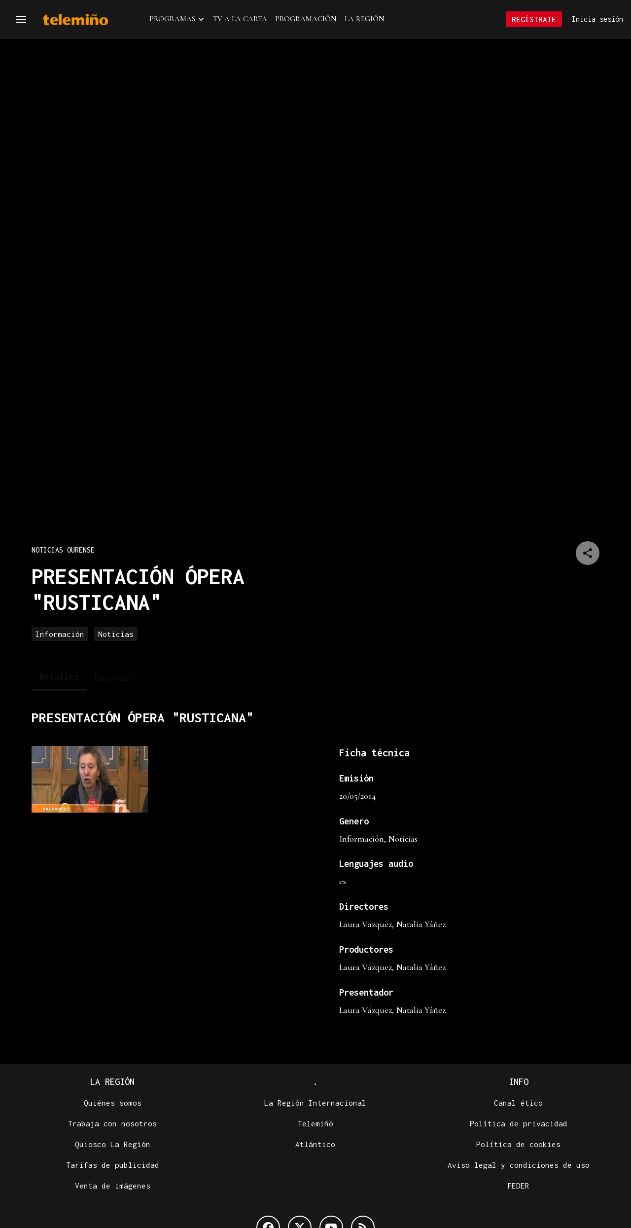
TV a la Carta (240, 19)
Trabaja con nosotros (112, 1123)
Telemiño (315, 1123)
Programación (306, 19)
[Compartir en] (587, 553)
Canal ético (518, 1103)
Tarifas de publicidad (112, 1165)
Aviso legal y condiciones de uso (519, 1165)
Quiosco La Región (112, 1144)
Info (518, 1082)
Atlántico (315, 1144)
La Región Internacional (315, 1103)
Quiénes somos (112, 1103)
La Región (365, 19)
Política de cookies (518, 1144)
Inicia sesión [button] (597, 19)
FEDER (518, 1186)
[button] (21, 20)
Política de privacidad (518, 1123)
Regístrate (534, 19)
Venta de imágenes (112, 1186)
